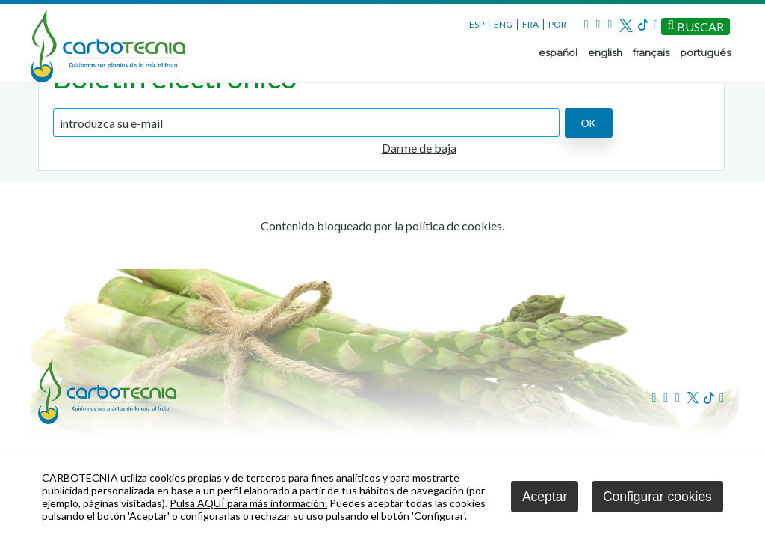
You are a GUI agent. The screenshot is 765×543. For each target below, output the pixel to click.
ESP (476, 24)
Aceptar (544, 496)
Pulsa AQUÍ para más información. (248, 503)
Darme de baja (419, 148)
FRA (530, 24)
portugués (705, 52)
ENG (503, 24)
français (651, 52)
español (558, 52)
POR (557, 24)
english (605, 52)
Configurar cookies (657, 496)
